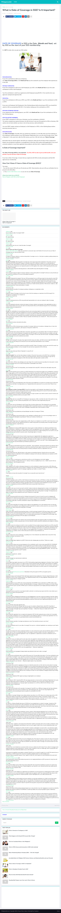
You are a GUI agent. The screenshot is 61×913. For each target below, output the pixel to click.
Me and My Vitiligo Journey (12, 758)
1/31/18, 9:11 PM (9, 301)
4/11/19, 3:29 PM (9, 569)
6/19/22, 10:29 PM (9, 768)
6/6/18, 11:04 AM (9, 477)
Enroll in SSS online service (12, 250)
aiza (7, 471)
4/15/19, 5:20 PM (9, 602)
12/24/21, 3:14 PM (9, 744)
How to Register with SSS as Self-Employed (13, 177)
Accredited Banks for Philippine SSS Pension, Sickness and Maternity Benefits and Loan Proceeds (31, 858)
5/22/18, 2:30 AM (9, 463)
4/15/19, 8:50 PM (9, 618)
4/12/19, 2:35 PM (9, 588)
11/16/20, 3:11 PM (9, 628)
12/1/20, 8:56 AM (9, 648)
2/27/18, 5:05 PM (9, 401)
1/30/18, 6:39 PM (9, 286)
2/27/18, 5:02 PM (9, 396)
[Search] (29, 823)
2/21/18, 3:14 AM (9, 379)
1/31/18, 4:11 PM (9, 290)
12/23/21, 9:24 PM (9, 721)
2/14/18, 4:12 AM (9, 348)
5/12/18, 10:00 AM (10, 433)
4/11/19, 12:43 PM (9, 555)
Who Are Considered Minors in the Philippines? (19, 841)
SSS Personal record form (18, 571)
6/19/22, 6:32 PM (9, 762)
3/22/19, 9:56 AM (9, 537)
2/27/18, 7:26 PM (9, 408)
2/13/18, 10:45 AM (10, 329)
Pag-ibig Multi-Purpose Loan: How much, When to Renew (22, 880)
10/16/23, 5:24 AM (10, 800)
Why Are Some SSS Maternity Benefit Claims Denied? (21, 874)
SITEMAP (4, 814)
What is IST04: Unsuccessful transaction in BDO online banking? (23, 847)
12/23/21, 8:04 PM (9, 708)
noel (7, 303)
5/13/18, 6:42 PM (9, 442)
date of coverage (9, 7)
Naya (7, 561)
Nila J (7, 629)
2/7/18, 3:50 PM (9, 319)
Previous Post (5, 805)
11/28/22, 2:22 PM (9, 775)
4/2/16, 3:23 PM (9, 238)
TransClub (8, 465)
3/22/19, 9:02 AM (9, 522)
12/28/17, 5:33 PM (9, 259)
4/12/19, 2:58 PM (9, 593)
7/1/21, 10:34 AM (9, 685)
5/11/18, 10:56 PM (9, 425)
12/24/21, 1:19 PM (9, 736)
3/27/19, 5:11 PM (9, 541)
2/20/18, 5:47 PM (9, 368)
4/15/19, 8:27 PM (9, 611)
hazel (7, 486)
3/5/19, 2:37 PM (9, 501)
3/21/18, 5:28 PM (9, 418)
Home (3, 7)
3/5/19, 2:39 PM (9, 508)
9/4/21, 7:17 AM (9, 700)
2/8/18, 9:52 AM (9, 323)
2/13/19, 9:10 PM (9, 493)
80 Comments (18, 13)
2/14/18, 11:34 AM (10, 364)
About (26, 911)
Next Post (57, 805)
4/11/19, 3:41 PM (9, 580)
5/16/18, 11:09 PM (9, 456)
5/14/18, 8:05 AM (9, 449)
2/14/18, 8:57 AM (9, 359)
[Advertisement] (30, 29)
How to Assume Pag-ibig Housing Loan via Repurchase (14, 809)
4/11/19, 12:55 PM (9, 559)
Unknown (8, 231)
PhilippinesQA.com (5, 911)
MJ (6, 702)
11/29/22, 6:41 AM (10, 785)
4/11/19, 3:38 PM (9, 573)
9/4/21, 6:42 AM (9, 692)
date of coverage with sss (17, 201)
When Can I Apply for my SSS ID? (10, 175)
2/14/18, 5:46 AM (9, 352)
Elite (7, 619)
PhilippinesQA (6, 2)
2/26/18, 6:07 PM (9, 386)
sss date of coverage (26, 201)
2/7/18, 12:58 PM (9, 308)
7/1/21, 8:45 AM (9, 677)
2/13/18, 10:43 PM (9, 342)
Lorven (7, 271)
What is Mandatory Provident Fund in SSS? (18, 869)
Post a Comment (5, 801)
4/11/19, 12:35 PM (9, 551)
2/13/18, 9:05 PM (9, 337)
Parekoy (7, 244)
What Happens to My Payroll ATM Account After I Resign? (22, 836)
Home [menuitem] (15, 2)
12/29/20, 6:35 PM (9, 652)
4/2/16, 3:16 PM (9, 234)
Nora (7, 248)
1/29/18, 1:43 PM (9, 275)
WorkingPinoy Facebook (33, 911)
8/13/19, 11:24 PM (9, 622)
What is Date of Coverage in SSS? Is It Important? (8, 222)
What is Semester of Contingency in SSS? (18, 830)
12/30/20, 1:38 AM (10, 662)
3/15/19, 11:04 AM (10, 516)
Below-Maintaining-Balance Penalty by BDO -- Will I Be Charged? (24, 852)
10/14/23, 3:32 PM (9, 790)
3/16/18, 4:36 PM (9, 412)
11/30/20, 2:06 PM (9, 636)
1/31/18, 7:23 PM (9, 297)
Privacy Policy (21, 911)
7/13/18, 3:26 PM (9, 485)
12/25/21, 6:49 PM (9, 756)
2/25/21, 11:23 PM (9, 673)
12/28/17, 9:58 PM (9, 270)
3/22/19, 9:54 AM (9, 531)
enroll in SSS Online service (14, 171)
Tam (7, 330)
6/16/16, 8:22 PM (9, 253)
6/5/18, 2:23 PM (9, 470)
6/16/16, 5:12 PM (9, 246)
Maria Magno (8, 510)
